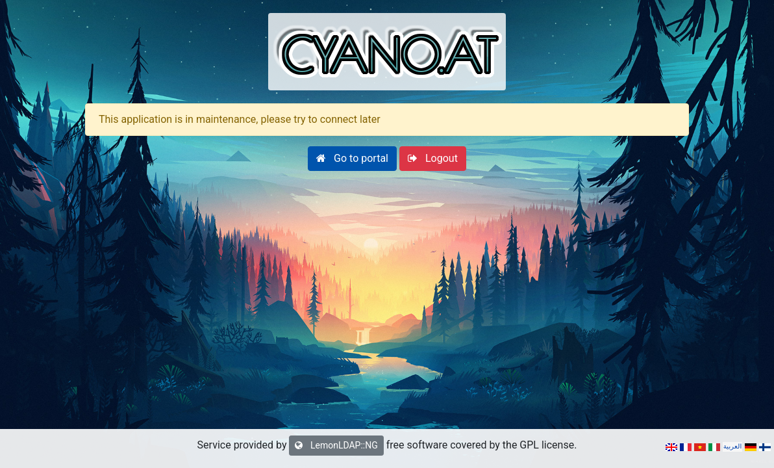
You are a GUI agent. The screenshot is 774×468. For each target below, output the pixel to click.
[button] (352, 158)
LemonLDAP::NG (336, 445)
